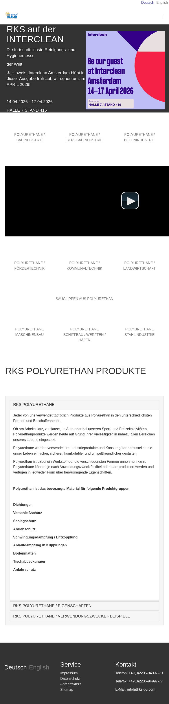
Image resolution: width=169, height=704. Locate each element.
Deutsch (147, 2)
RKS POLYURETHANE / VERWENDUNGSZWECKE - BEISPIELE (71, 616)
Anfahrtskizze (70, 684)
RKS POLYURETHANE (34, 404)
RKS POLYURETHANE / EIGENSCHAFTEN (52, 606)
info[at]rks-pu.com (141, 689)
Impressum (69, 673)
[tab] (84, 404)
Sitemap (66, 689)
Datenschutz (70, 678)
